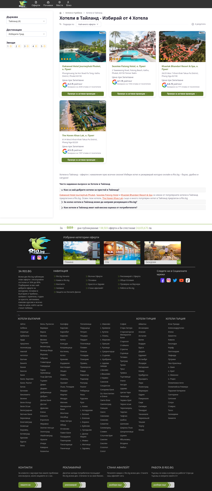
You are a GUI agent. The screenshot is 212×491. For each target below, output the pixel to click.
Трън (121, 368)
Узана (121, 380)
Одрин (140, 394)
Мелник (62, 402)
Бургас (22, 441)
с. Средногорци (106, 351)
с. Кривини (104, 327)
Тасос (169, 410)
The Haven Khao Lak (112, 198)
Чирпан (122, 412)
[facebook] (33, 257)
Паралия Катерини (175, 390)
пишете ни (26, 484)
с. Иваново (104, 324)
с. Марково (104, 339)
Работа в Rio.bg (126, 288)
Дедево (42, 388)
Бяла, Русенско (46, 324)
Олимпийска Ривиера (177, 386)
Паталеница (84, 324)
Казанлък (43, 451)
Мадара (62, 390)
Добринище (44, 392)
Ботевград (24, 433)
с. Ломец (103, 335)
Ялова (140, 429)
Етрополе (43, 419)
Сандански (104, 385)
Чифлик (122, 415)
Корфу (170, 347)
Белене (22, 398)
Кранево (63, 359)
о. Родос (171, 378)
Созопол (103, 447)
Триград (123, 361)
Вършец (43, 354)
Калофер (63, 324)
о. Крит (170, 371)
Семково (103, 419)
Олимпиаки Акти (174, 382)
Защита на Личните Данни (67, 292)
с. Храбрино (104, 359)
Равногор (83, 375)
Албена (22, 327)
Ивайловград (45, 435)
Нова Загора (65, 420)
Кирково (63, 335)
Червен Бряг (125, 400)
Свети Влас (104, 400)
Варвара (43, 327)
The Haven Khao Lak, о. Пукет (78, 135)
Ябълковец (124, 439)
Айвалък (141, 324)
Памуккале (142, 398)
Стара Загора (125, 327)
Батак (21, 386)
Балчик (22, 359)
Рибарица (83, 390)
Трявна (122, 372)
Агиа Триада (172, 324)
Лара (139, 382)
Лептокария (172, 351)
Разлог (82, 386)
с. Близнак (84, 418)
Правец (82, 363)
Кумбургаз (142, 375)
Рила (81, 394)
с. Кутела (103, 331)
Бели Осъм (24, 406)
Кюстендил (64, 367)
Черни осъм (124, 404)
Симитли (103, 423)
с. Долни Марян (83, 435)
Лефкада (171, 355)
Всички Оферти (94, 276)
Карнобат (63, 331)
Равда (82, 371)
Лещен (62, 371)
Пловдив (83, 355)
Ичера (42, 443)
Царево (122, 388)
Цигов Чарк (124, 392)
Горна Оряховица (44, 371)
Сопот (102, 451)
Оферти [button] (36, 4)
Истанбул (141, 359)
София (122, 324)
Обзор (62, 424)
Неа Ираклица (173, 363)
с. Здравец (84, 448)
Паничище (64, 448)
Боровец (23, 429)
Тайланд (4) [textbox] (15, 21)
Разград (82, 382)
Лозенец (63, 378)
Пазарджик (64, 436)
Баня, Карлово (26, 378)
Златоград (44, 431)
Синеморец (104, 427)
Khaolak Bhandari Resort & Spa (136, 194)
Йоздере (141, 363)
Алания (140, 331)
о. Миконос (172, 375)
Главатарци (44, 362)
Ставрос (170, 406)
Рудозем (83, 398)
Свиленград (104, 404)
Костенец (63, 351)
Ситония (171, 398)
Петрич (82, 331)
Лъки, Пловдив (66, 386)
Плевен (82, 347)
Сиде (139, 402)
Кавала (170, 339)
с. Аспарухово (85, 410)
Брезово (23, 437)
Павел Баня (64, 432)
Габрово (43, 358)
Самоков (103, 381)
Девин (42, 384)
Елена (42, 412)
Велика (42, 335)
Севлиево (103, 415)
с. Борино (83, 422)
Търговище (124, 376)
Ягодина (123, 443)
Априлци (23, 331)
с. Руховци (104, 347)
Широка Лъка (125, 427)
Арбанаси (23, 335)
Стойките (123, 345)
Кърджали (64, 363)
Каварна (43, 447)
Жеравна (43, 423)
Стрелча (123, 349)
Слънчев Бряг (105, 435)
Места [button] (59, 4)
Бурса (140, 347)
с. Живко (83, 440)
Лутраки (171, 359)
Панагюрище (65, 444)
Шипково (123, 423)
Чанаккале (142, 414)
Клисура (63, 343)
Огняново (63, 428)
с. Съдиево (104, 355)
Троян (122, 365)
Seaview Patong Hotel (107, 194)
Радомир (83, 378)
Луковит (63, 382)
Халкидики (172, 414)
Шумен (122, 435)
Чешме (140, 422)
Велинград (44, 346)
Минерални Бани (64, 408)
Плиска (82, 351)
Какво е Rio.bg (61, 280)
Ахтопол (23, 355)
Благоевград (25, 422)
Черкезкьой (142, 418)
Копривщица (65, 347)
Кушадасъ (142, 378)
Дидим (140, 351)
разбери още (115, 484)
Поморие (83, 359)
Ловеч (62, 375)
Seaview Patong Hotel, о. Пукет (129, 66)
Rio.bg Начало (61, 276)
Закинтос (171, 335)
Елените (43, 415)
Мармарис (142, 390)
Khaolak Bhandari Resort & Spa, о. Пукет (180, 68)
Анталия (141, 335)
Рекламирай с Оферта (129, 276)
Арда (21, 339)
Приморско (84, 367)
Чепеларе (123, 396)
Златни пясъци (46, 427)
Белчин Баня (25, 414)
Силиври (141, 406)
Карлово (63, 327)
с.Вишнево (104, 373)
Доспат (42, 404)
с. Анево (83, 406)
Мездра (62, 398)
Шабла (122, 419)
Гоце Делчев (45, 376)
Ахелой (22, 351)
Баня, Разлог (25, 382)
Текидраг (141, 410)
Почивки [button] (48, 4)
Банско (22, 371)
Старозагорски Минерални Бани (126, 334)
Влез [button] (68, 4)
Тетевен (122, 357)
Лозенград (142, 386)
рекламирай (71, 484)
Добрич (42, 396)
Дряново (43, 408)
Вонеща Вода (45, 350)
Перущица (84, 327)
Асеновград (24, 347)
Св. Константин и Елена (106, 395)
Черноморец (125, 408)
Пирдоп (82, 339)
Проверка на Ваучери (129, 284)
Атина (169, 331)
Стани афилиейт (94, 288)
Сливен (102, 431)
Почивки (91, 280)
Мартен (62, 394)
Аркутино (23, 343)
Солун (170, 402)
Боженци (23, 425)
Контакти (59, 284)
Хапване (59, 288)
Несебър (63, 417)
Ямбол (122, 447)
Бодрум (140, 343)
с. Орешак (104, 343)
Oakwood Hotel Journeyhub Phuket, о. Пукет (81, 68)
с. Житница (84, 444)
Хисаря (122, 384)
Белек (140, 339)
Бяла (21, 445)
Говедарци (44, 366)
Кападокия (142, 367)
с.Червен (103, 377)
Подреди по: (66, 24)
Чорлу (140, 425)
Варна (42, 331)
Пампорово (64, 440)
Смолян (102, 443)
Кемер (140, 371)
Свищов (102, 408)
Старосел (123, 341)
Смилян (102, 439)
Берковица (24, 418)
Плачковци (84, 343)
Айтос (22, 324)
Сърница (123, 353)
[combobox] (26, 21)
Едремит (141, 355)
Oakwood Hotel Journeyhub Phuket (77, 194)
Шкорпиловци (125, 431)
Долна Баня (44, 400)
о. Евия (170, 367)
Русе (81, 402)
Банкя (22, 367)
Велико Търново (43, 341)
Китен (62, 339)
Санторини (172, 394)
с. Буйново (84, 425)
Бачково (23, 390)
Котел (62, 355)
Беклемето (24, 394)
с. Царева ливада (103, 364)
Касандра (171, 343)
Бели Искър (24, 402)
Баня (21, 375)
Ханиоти (171, 418)
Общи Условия (126, 280)
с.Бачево (103, 370)
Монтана (63, 413)
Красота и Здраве (95, 284)
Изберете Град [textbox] (16, 34)
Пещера (83, 335)
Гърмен (42, 380)
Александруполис (175, 327)
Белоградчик (25, 410)
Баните (22, 363)
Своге (101, 412)
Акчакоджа (142, 327)
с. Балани (83, 414)
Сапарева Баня (106, 389)
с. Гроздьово (85, 429)
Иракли (42, 439)
